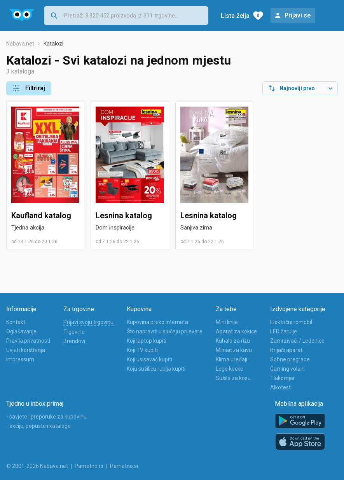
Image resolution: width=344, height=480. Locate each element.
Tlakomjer (282, 378)
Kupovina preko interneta (157, 322)
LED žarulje (283, 331)
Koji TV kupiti (142, 350)
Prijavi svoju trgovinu (88, 322)
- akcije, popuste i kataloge (38, 426)
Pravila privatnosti (28, 341)
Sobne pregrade (290, 359)
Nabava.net (20, 43)
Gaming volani (287, 369)
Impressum (20, 359)
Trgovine (74, 332)
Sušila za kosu (233, 378)
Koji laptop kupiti (146, 341)
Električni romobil (291, 322)
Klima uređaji (231, 359)
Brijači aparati (287, 350)
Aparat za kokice (236, 331)
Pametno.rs (89, 466)
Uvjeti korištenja (25, 350)
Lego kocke (229, 369)
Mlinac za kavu (234, 350)
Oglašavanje (21, 331)
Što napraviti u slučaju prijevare (165, 331)
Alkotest (280, 387)
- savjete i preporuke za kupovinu (46, 416)
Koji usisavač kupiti (149, 359)
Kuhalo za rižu (233, 341)
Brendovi (74, 341)
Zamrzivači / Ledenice (297, 341)
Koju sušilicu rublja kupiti (156, 369)
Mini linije (227, 322)
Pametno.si (124, 466)
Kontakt (15, 322)
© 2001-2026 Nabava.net (37, 466)
